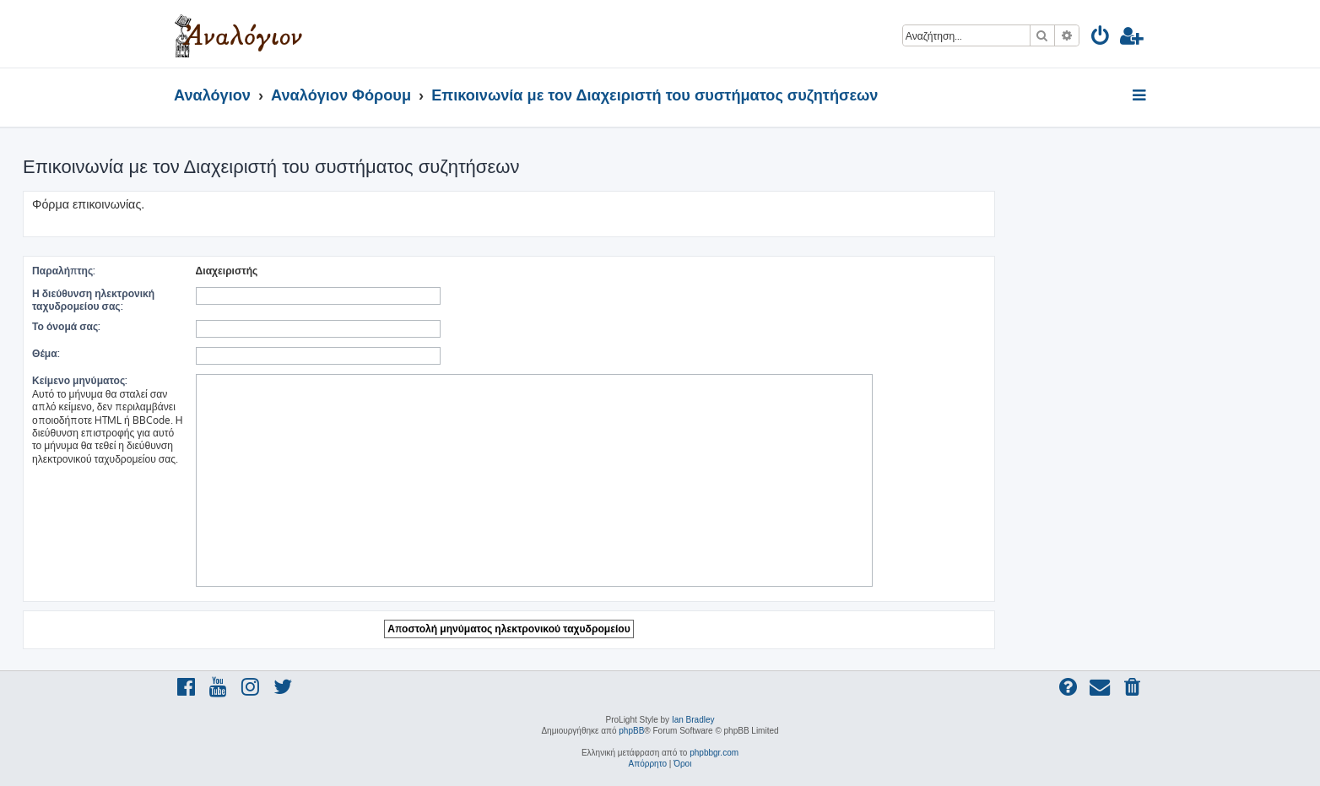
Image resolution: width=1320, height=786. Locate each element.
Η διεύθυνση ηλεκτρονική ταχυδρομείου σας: (93, 299)
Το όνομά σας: (66, 326)
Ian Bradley (693, 719)
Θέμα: (46, 353)
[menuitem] (1101, 38)
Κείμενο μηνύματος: (79, 380)
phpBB (631, 730)
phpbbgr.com (714, 752)
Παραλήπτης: (63, 270)
